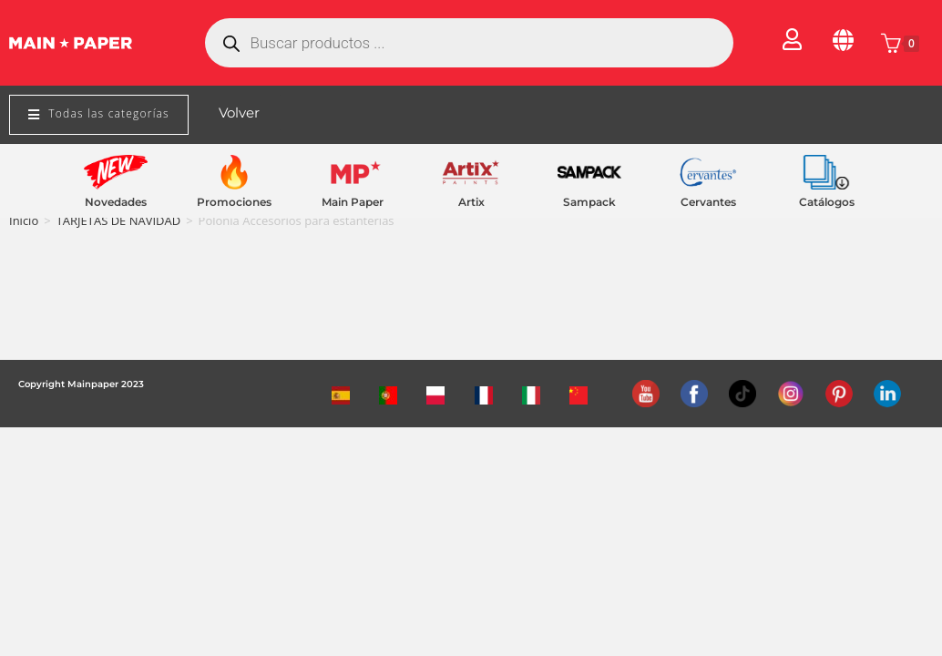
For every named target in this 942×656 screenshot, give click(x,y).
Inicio (23, 220)
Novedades (116, 202)
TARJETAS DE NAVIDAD (118, 220)
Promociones (234, 202)
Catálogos (827, 202)
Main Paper (353, 202)
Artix (471, 202)
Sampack (589, 202)
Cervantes (708, 202)
